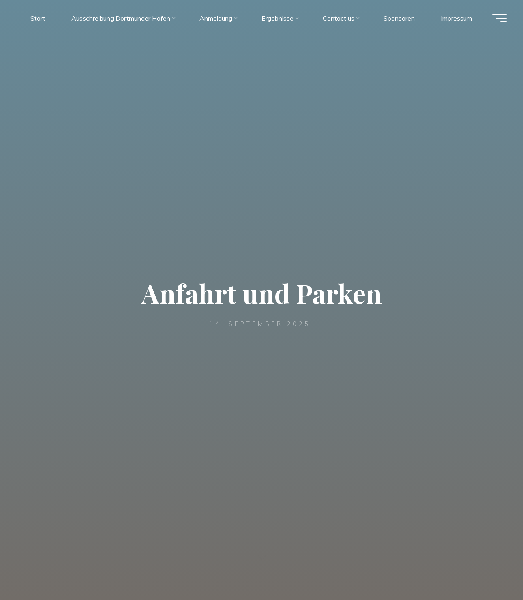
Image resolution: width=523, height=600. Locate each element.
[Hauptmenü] (499, 18)
